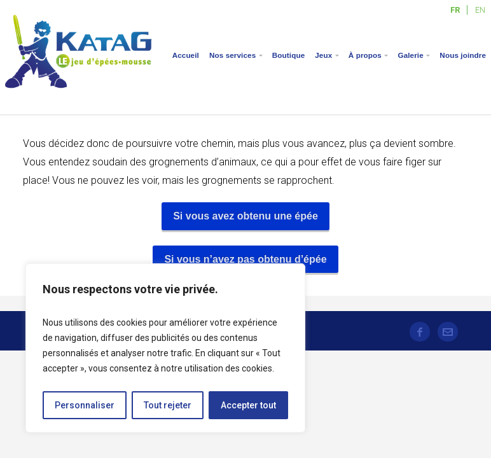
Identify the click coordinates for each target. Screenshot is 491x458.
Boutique (288, 55)
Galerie (410, 55)
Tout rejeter (167, 405)
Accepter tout (248, 405)
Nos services (232, 55)
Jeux (323, 55)
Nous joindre (462, 55)
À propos (365, 55)
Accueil (185, 55)
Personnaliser (84, 405)
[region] (165, 348)
